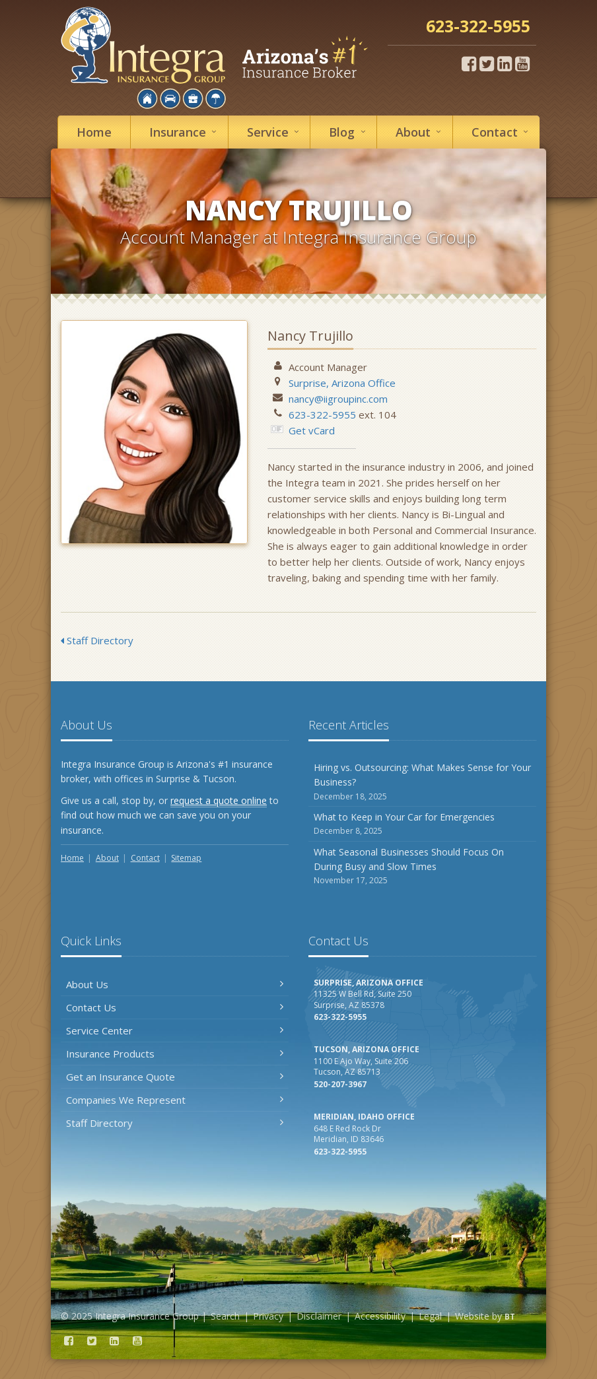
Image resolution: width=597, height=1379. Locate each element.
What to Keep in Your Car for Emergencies (422, 824)
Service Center (174, 1030)
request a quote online (218, 800)
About (420, 131)
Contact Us (174, 1007)
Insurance (185, 131)
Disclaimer (319, 1316)
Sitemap (186, 857)
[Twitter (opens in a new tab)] (486, 63)
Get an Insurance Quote (174, 1076)
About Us (174, 984)
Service (275, 131)
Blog (349, 131)
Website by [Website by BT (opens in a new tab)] (485, 1316)
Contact (502, 131)
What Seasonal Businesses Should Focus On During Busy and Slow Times (422, 866)
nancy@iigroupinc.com (338, 398)
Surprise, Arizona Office (342, 382)
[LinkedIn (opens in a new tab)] (504, 63)
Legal (430, 1316)
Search (225, 1316)
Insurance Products (174, 1053)
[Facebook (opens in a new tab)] (469, 63)
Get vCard (312, 430)
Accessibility (380, 1316)
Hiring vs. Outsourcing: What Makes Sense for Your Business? (422, 782)
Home (94, 132)
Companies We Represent (174, 1099)
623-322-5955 (322, 414)
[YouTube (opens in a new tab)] (522, 63)
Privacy (268, 1316)
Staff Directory (97, 640)
